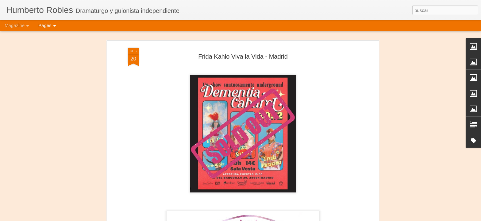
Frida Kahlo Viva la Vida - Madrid (243, 56)
